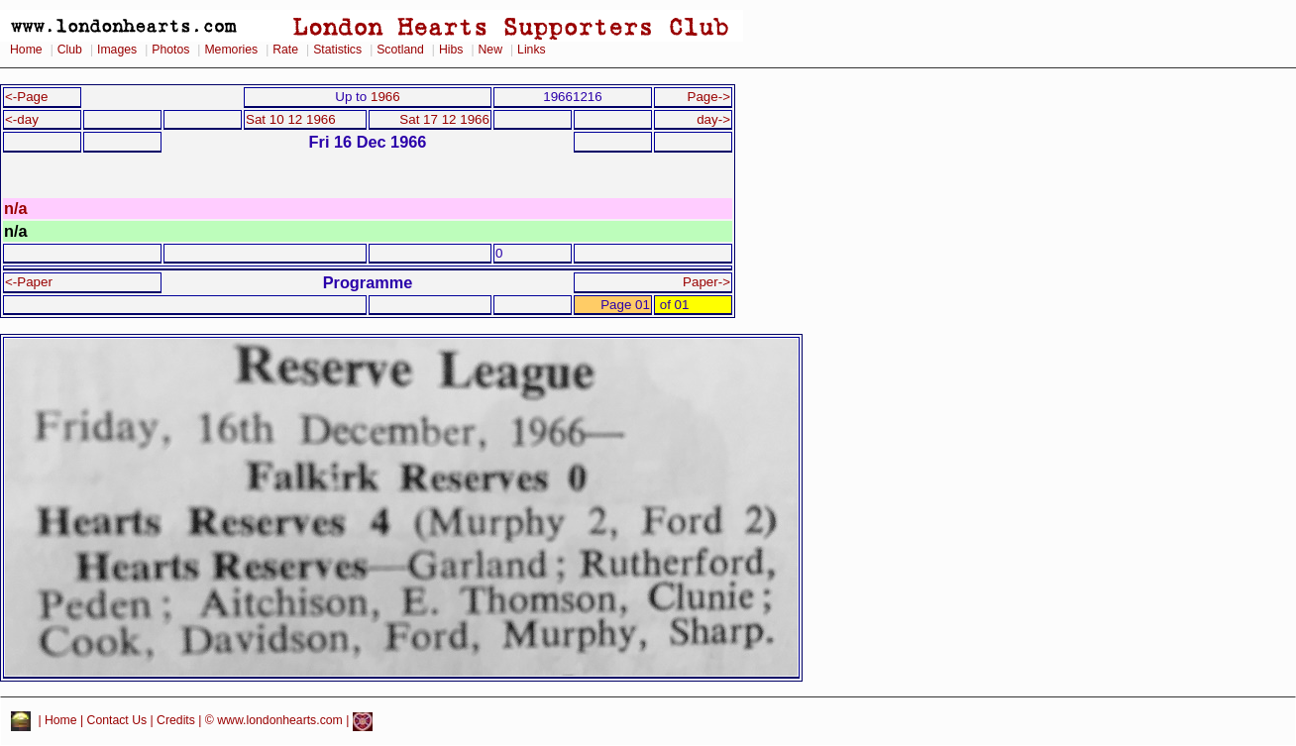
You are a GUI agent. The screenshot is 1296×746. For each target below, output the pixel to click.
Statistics (337, 49)
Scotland (400, 49)
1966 (385, 96)
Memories (231, 49)
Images (117, 49)
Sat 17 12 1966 (444, 119)
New (490, 49)
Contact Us (117, 721)
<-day (22, 119)
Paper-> (706, 281)
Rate (285, 49)
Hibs (451, 49)
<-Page (27, 96)
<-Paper (29, 281)
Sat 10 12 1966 (291, 119)
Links (531, 49)
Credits (176, 721)
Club (69, 49)
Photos (170, 49)
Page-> (708, 96)
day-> (713, 119)
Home (26, 49)
